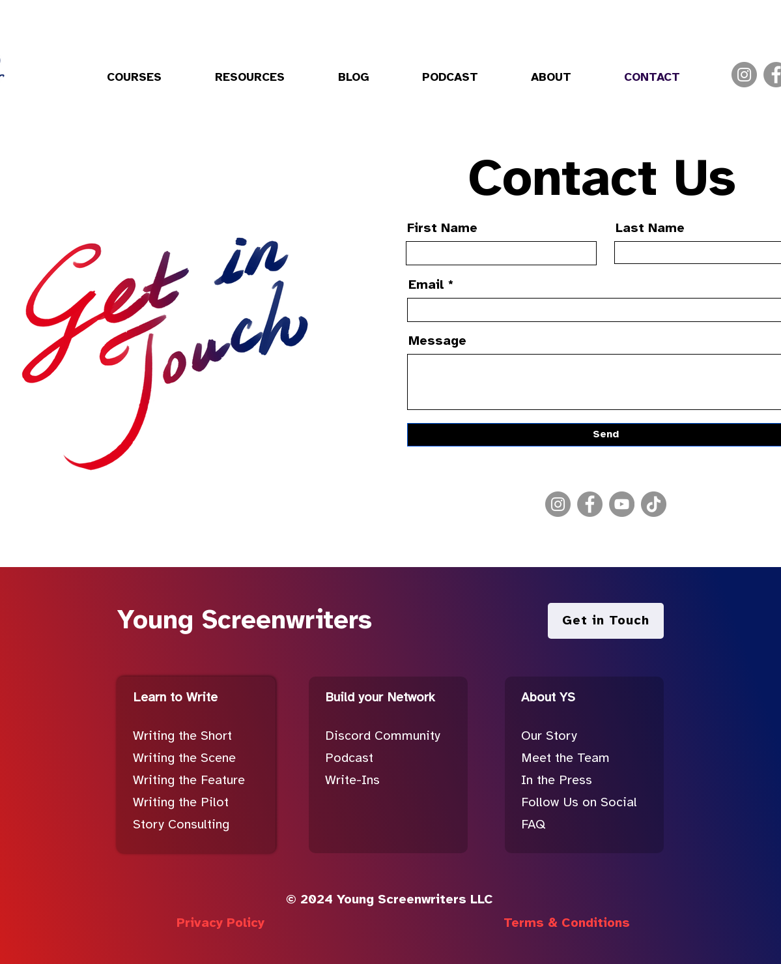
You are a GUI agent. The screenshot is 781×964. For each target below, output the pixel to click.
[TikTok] (653, 504)
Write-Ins (352, 780)
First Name (442, 228)
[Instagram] (744, 74)
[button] (134, 78)
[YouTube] (621, 504)
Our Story (549, 736)
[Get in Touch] (606, 621)
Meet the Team (565, 758)
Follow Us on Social (579, 803)
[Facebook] (590, 504)
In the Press (556, 780)
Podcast (349, 758)
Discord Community (382, 736)
